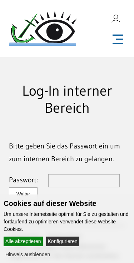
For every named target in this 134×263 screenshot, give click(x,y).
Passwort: (27, 180)
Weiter (23, 194)
